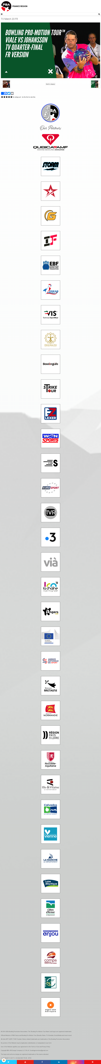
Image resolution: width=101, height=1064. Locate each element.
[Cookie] (4, 1060)
